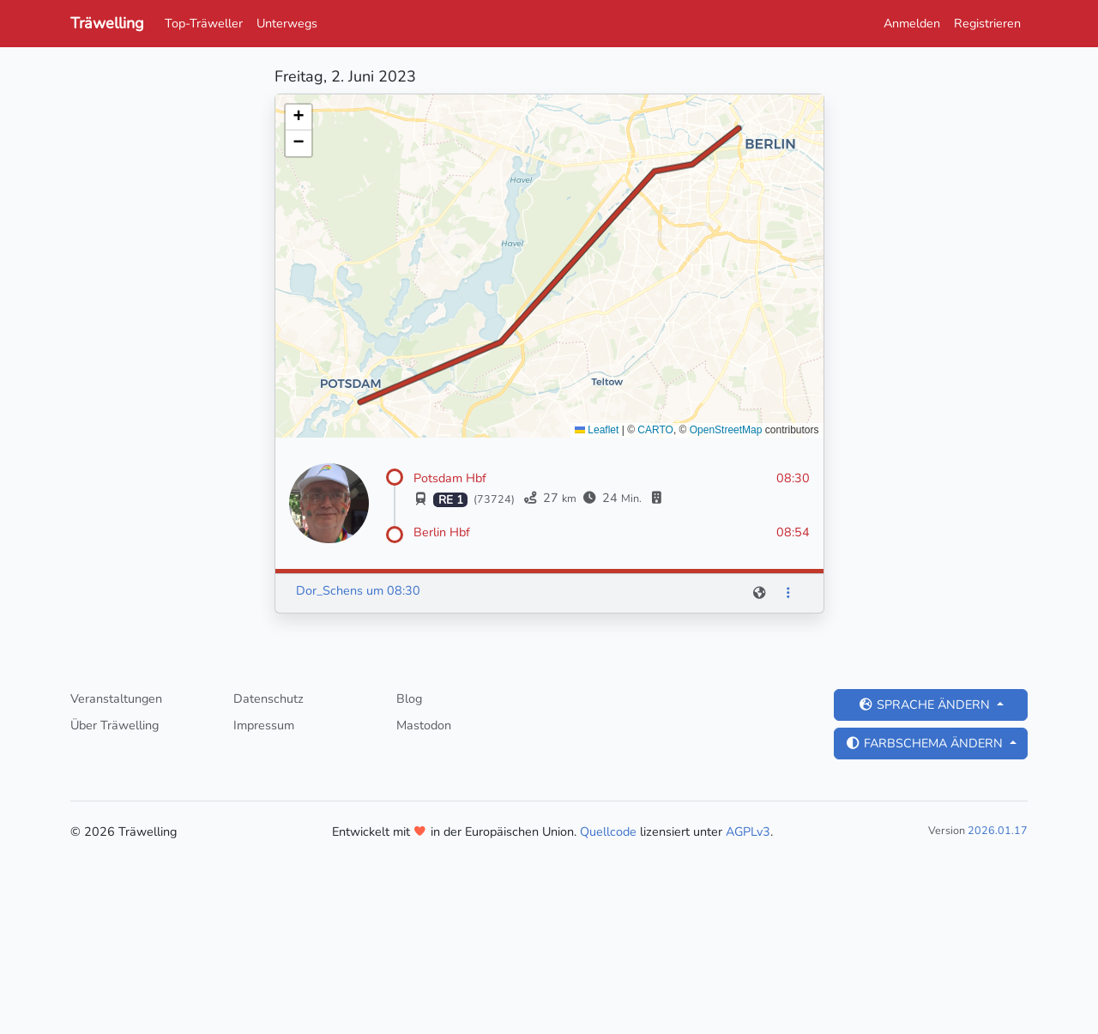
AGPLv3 (748, 831)
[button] (298, 117)
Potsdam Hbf (449, 478)
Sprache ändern (925, 704)
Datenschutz (268, 698)
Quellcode (608, 831)
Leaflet (596, 430)
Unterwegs (286, 23)
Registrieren (987, 23)
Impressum (263, 725)
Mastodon (423, 725)
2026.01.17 (998, 830)
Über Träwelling (114, 725)
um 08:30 (393, 590)
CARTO (655, 430)
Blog (409, 698)
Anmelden (912, 23)
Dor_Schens (329, 590)
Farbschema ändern (925, 743)
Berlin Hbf (441, 532)
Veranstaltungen (116, 698)
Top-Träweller (204, 23)
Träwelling (107, 23)
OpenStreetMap (726, 430)
